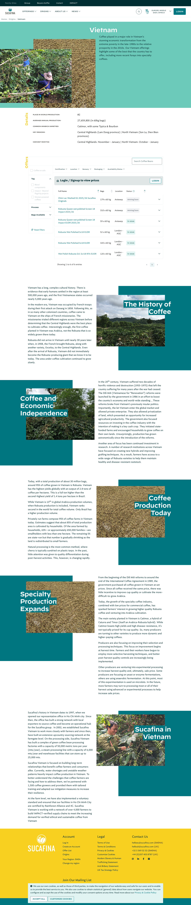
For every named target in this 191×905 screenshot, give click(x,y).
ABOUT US (60, 11)
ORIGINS (44, 11)
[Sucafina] (10, 11)
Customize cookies (61, 899)
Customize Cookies (106, 854)
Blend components (40, 186)
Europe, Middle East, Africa (159, 11)
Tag (33, 179)
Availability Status (115, 169)
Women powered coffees (42, 198)
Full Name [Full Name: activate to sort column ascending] (62, 191)
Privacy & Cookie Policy (145, 892)
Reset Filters (38, 230)
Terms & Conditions (106, 846)
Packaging (98, 169)
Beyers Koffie (43, 3)
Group (27, 3)
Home (4, 19)
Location (73, 169)
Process (35, 207)
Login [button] (155, 181)
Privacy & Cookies (105, 850)
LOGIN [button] (179, 11)
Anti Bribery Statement (107, 866)
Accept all (39, 899)
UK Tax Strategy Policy (107, 870)
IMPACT (73, 3)
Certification (60, 169)
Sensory (85, 169)
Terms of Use (103, 843)
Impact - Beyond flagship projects (41, 192)
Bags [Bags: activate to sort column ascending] (102, 191)
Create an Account (71, 846)
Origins (12, 19)
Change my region (71, 863)
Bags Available (38, 215)
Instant (59, 3)
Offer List (67, 850)
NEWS (75, 11)
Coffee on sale (39, 170)
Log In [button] (65, 843)
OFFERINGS (28, 11)
